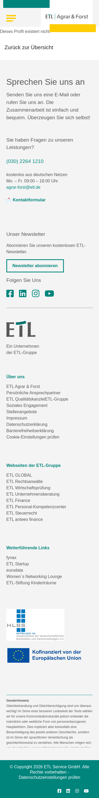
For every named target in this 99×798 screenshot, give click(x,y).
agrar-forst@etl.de (23, 187)
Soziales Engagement (27, 405)
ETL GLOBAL (19, 475)
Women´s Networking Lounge (34, 576)
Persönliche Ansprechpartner (33, 393)
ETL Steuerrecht (21, 513)
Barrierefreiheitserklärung (30, 430)
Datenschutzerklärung (27, 424)
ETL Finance (18, 500)
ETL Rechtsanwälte (24, 481)
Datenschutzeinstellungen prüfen (49, 777)
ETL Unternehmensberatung (32, 494)
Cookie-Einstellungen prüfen (32, 437)
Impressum (16, 418)
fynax (11, 557)
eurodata (14, 570)
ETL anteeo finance (24, 519)
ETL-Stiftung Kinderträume (31, 583)
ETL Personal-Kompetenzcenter (36, 507)
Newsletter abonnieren (35, 265)
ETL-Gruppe (56, 399)
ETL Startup (17, 564)
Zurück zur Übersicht (28, 47)
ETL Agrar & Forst (23, 386)
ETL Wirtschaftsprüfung (28, 488)
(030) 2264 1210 (25, 161)
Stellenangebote (21, 412)
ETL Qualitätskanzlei (25, 399)
